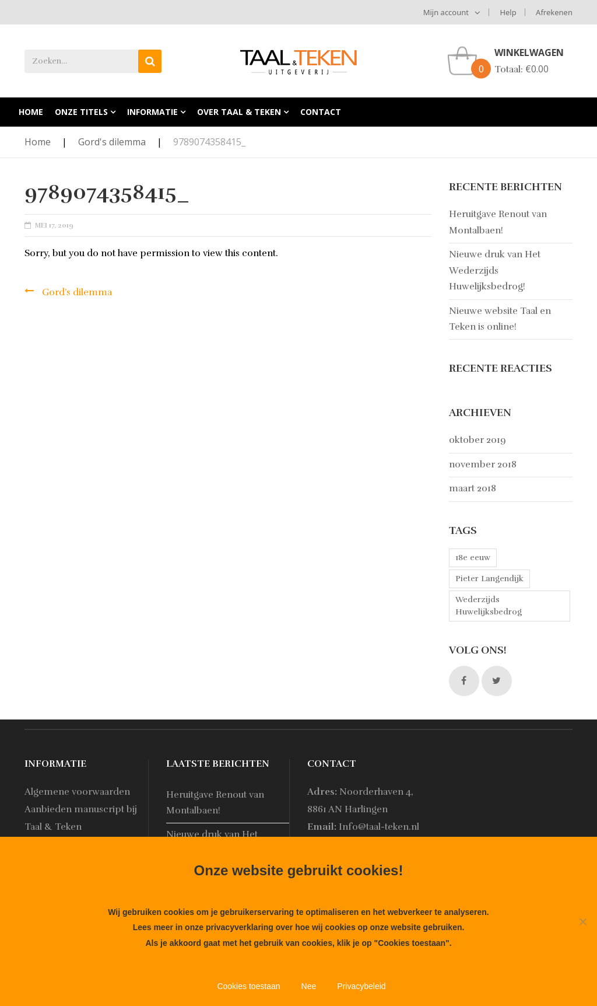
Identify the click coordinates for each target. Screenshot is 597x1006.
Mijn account (446, 12)
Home (37, 141)
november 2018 (483, 464)
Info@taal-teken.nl (379, 827)
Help (508, 12)
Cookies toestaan (248, 986)
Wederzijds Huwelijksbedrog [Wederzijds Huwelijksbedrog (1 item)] (488, 606)
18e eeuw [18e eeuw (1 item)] (472, 558)
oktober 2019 (477, 440)
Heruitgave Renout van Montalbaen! (498, 222)
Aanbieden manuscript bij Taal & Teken (80, 818)
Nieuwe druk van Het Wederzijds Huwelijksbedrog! (494, 270)
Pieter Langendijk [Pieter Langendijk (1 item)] (489, 579)
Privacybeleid (361, 986)
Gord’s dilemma (77, 292)
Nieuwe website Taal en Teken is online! (500, 319)
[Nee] (582, 921)
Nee (309, 986)
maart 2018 (472, 488)
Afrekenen (554, 12)
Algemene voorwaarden (77, 792)
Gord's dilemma (112, 141)
